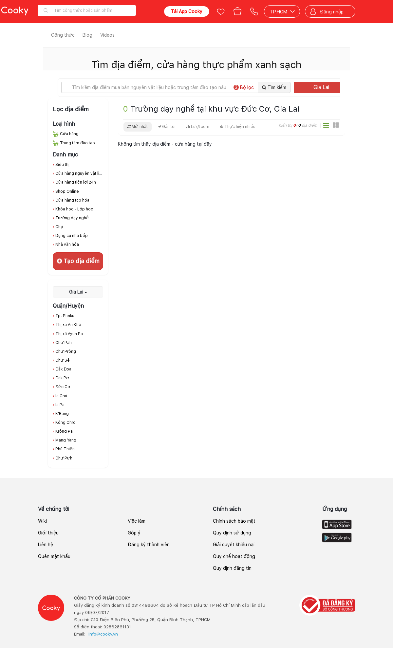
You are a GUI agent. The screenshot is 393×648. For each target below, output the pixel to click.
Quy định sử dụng (232, 532)
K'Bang (62, 413)
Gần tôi (167, 126)
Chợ (59, 227)
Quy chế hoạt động (234, 556)
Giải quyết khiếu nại (233, 544)
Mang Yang (65, 440)
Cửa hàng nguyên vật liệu (79, 173)
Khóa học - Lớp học (74, 209)
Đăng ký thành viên (149, 544)
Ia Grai (61, 396)
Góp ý (134, 532)
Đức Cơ (62, 387)
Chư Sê (62, 360)
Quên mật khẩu (54, 556)
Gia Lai (328, 87)
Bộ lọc (244, 87)
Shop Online (67, 191)
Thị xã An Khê (68, 324)
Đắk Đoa (63, 369)
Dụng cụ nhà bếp (71, 235)
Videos (107, 35)
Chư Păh (63, 342)
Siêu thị (62, 164)
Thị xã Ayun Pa (69, 334)
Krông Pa (64, 431)
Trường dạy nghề (72, 218)
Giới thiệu (48, 532)
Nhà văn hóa (67, 244)
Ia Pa (60, 405)
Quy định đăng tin (232, 568)
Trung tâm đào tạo (77, 143)
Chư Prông (65, 351)
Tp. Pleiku (64, 316)
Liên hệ (45, 544)
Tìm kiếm (274, 87)
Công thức (63, 35)
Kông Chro (65, 422)
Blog (87, 35)
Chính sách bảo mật (234, 521)
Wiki (42, 521)
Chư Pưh (63, 458)
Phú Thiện (65, 449)
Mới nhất (137, 126)
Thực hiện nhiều (237, 126)
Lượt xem (197, 126)
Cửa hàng (69, 134)
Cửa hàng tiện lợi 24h (75, 182)
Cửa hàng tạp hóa (72, 200)
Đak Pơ (62, 378)
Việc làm (136, 521)
